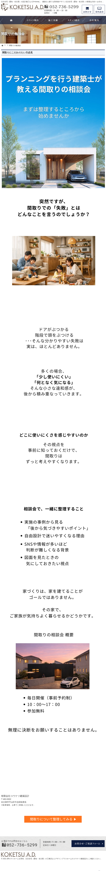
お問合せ (87, 9)
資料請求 (99, 9)
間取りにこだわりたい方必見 (17, 52)
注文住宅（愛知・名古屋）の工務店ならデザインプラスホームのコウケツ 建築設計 (56, 859)
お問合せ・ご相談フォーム (88, 843)
